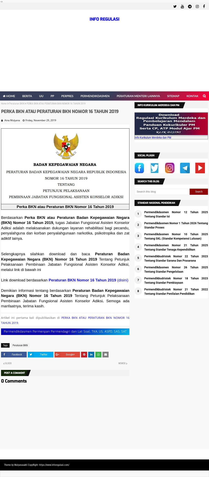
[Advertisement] (104, 60)
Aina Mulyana (12, 120)
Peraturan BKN (16, 103)
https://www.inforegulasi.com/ (54, 465)
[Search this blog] (162, 192)
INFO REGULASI (104, 19)
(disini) (122, 280)
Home (4, 103)
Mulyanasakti (20, 465)
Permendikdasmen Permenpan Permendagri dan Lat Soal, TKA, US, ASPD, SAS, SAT (65, 332)
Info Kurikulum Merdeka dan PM (153, 137)
